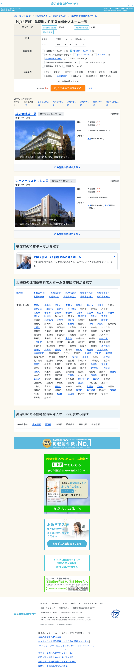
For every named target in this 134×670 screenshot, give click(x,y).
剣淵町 (87, 353)
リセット (92, 88)
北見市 (100, 305)
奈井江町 (103, 338)
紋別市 (58, 312)
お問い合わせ (64, 608)
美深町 (109, 353)
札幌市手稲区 (86, 296)
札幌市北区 (56, 292)
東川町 (79, 349)
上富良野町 (102, 349)
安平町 (71, 375)
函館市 (37, 305)
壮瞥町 (113, 371)
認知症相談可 (62, 75)
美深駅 (48, 424)
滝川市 (37, 316)
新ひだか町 (83, 378)
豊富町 (37, 364)
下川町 (98, 353)
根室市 (100, 312)
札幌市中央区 (40, 292)
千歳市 (111, 312)
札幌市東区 (70, 292)
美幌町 (94, 364)
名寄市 (79, 312)
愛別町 (58, 349)
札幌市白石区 (86, 292)
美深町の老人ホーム (61, 15)
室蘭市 (68, 305)
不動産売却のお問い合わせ (71, 612)
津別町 (104, 364)
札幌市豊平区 (103, 292)
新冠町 (37, 378)
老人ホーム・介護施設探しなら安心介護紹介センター (63, 641)
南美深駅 (36, 424)
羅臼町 (71, 393)
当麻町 (37, 349)
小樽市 (47, 305)
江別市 (37, 312)
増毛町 (75, 356)
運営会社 (44, 603)
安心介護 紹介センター (23, 15)
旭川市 (58, 305)
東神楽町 (105, 345)
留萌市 (60, 308)
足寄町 (100, 386)
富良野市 (82, 316)
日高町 (94, 375)
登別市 (94, 316)
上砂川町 (38, 342)
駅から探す (47, 32)
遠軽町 (106, 367)
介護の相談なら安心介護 (49, 637)
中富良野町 (39, 353)
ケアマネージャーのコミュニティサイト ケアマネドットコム (66, 647)
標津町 (60, 393)
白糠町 (113, 390)
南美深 (107, 205)
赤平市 (47, 312)
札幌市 (19, 292)
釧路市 (79, 305)
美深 (89, 138)
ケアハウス (102, 54)
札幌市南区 (39, 296)
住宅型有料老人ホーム (82, 51)
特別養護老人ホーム (53, 58)
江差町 (37, 327)
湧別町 (37, 371)
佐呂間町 (95, 367)
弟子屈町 (91, 390)
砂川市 (47, 316)
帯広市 (90, 305)
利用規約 (55, 603)
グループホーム (83, 54)
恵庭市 (104, 316)
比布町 (47, 349)
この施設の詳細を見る (67, 167)
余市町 (68, 338)
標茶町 (79, 390)
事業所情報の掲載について (84, 608)
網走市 (50, 308)
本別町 (90, 386)
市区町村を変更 (81, 27)
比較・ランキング (48, 608)
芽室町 (81, 382)
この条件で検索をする (67, 88)
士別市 (68, 312)
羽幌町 (106, 356)
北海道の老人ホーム (43, 15)
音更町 (96, 378)
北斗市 (71, 319)
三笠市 (90, 312)
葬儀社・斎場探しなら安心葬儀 (53, 665)
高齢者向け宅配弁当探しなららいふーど (57, 661)
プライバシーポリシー (71, 603)
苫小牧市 (72, 308)
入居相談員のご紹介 (49, 612)
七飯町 (71, 323)
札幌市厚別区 (69, 296)
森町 (91, 323)
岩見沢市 (38, 308)
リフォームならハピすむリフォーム (55, 653)
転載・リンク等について (94, 603)
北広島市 (48, 319)
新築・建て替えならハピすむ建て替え (56, 657)
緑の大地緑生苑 (25, 114)
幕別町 (58, 386)
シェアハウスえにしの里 (31, 180)
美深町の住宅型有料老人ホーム (84, 15)
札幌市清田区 (103, 296)
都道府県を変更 (49, 27)
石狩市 (60, 319)
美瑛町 (90, 349)
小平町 (85, 356)
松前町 (104, 319)
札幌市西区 (54, 296)
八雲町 (100, 323)
